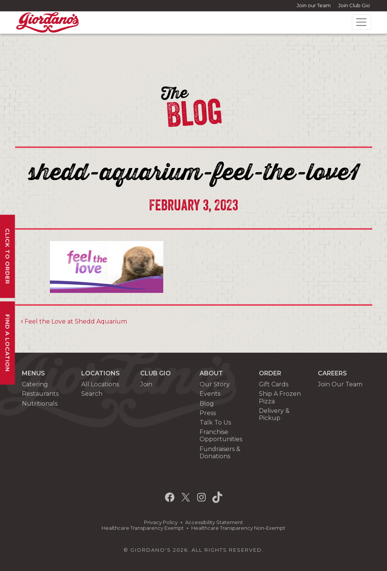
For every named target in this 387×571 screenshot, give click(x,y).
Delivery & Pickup (274, 414)
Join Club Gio (354, 5)
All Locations (100, 384)
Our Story (215, 384)
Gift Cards (273, 384)
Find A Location (7, 343)
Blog (207, 403)
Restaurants (40, 393)
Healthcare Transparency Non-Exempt (238, 528)
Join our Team (314, 5)
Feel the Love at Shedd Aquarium (74, 321)
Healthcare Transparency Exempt (143, 528)
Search (91, 393)
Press (208, 413)
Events (210, 393)
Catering (35, 384)
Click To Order (7, 256)
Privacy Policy (161, 522)
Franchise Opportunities (221, 435)
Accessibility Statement (214, 522)
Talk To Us (215, 422)
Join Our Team (340, 384)
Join (146, 384)
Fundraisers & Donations (220, 452)
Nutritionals (39, 403)
